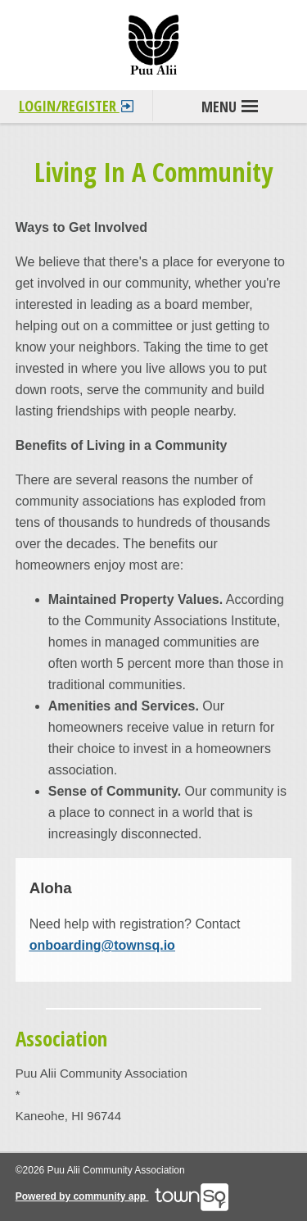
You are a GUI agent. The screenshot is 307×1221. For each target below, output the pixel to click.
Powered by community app (122, 1196)
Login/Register (76, 103)
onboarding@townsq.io (102, 945)
